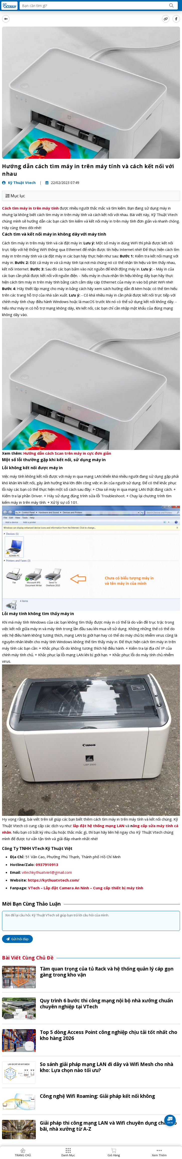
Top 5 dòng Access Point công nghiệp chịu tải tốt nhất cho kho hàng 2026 (108, 1035)
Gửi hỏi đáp (17, 939)
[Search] (171, 6)
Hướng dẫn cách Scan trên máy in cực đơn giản (67, 453)
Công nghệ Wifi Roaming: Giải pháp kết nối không (97, 1096)
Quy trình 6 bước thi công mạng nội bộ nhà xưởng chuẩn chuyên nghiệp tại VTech (106, 1003)
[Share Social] (176, 19)
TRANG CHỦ (23, 1155)
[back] (6, 19)
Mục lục (15, 196)
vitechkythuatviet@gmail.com (47, 872)
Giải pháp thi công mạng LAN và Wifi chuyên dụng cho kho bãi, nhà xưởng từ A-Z (108, 1126)
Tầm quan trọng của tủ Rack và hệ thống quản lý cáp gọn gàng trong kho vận (106, 971)
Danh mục (68, 1155)
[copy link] (165, 19)
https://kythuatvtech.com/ (53, 880)
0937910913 (47, 864)
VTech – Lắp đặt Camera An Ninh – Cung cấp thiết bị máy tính (85, 887)
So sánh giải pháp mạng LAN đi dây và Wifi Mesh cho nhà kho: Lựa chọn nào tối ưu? (106, 1067)
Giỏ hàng (114, 1155)
